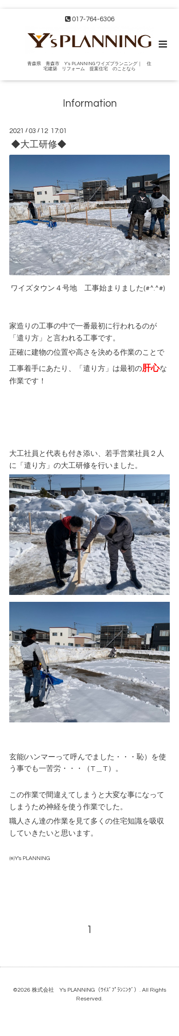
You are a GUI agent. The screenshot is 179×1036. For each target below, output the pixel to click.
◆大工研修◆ (38, 144)
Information (90, 103)
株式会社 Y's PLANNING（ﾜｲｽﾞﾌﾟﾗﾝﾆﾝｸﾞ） (85, 990)
